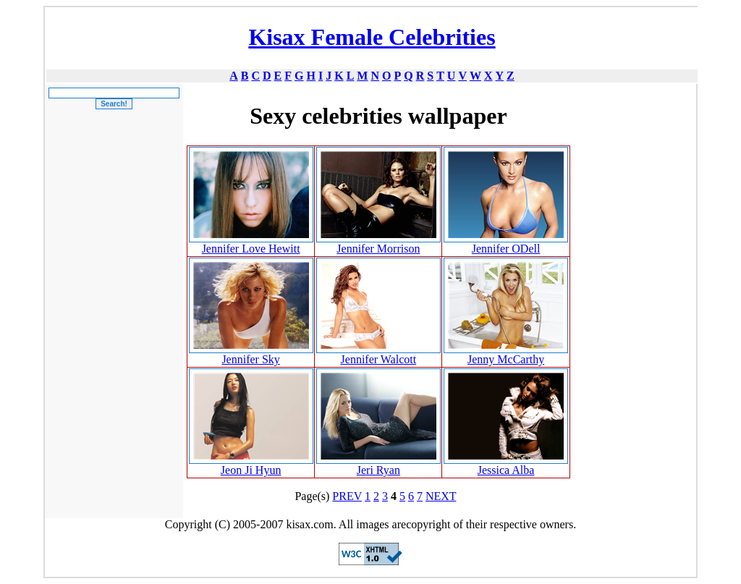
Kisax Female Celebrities (371, 37)
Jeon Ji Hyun (251, 470)
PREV (347, 496)
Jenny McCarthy (505, 359)
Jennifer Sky (250, 359)
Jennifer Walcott (379, 359)
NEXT (440, 496)
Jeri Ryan (378, 470)
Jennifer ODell (506, 248)
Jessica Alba (506, 470)
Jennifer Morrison (378, 248)
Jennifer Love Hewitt (251, 248)
